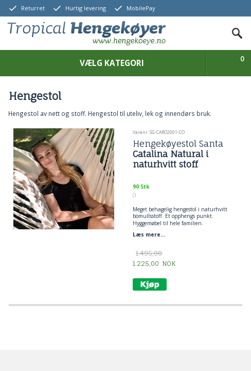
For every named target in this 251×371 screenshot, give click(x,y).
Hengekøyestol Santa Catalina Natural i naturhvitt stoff (178, 154)
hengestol (184, 209)
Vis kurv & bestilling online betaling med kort (233, 65)
